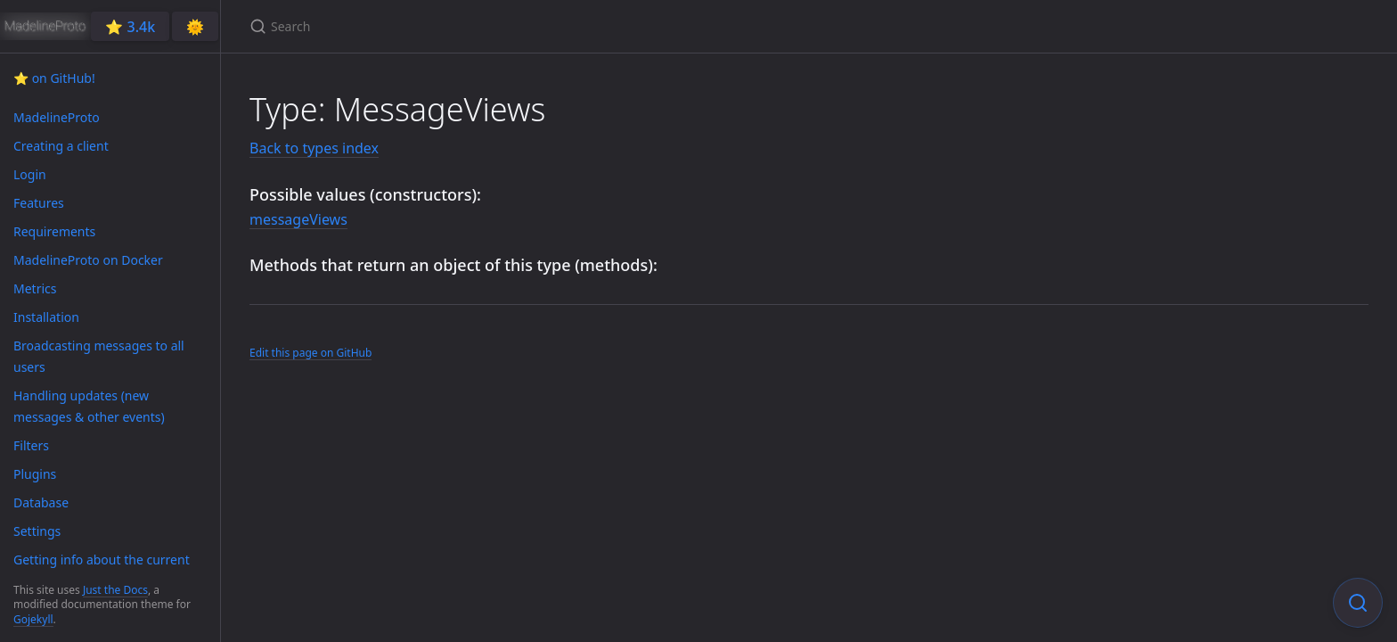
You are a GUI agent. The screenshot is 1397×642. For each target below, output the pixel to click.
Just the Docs (115, 589)
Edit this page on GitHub (310, 352)
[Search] (459, 26)
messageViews (298, 219)
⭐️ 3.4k (130, 27)
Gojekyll (33, 619)
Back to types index (314, 148)
